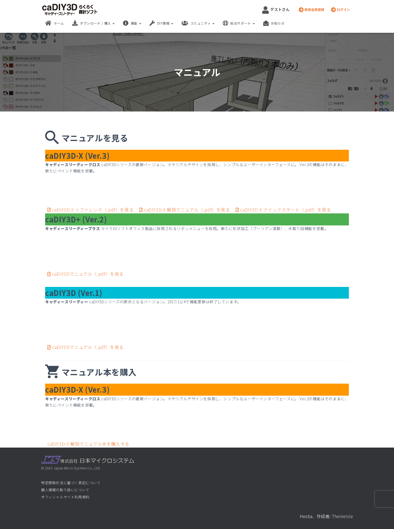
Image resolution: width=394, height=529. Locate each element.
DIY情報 (161, 23)
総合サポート (239, 23)
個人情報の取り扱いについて (65, 489)
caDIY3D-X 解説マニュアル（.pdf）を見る (185, 209)
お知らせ (274, 23)
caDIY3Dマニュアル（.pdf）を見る (85, 274)
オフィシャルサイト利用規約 (65, 496)
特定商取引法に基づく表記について (71, 482)
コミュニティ (198, 23)
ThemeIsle (342, 516)
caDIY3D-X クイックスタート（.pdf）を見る (283, 209)
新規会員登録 (311, 9)
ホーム (54, 23)
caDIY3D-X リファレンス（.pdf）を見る (91, 209)
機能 (132, 23)
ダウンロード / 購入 (93, 23)
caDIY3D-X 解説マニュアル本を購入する (88, 443)
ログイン (340, 9)
